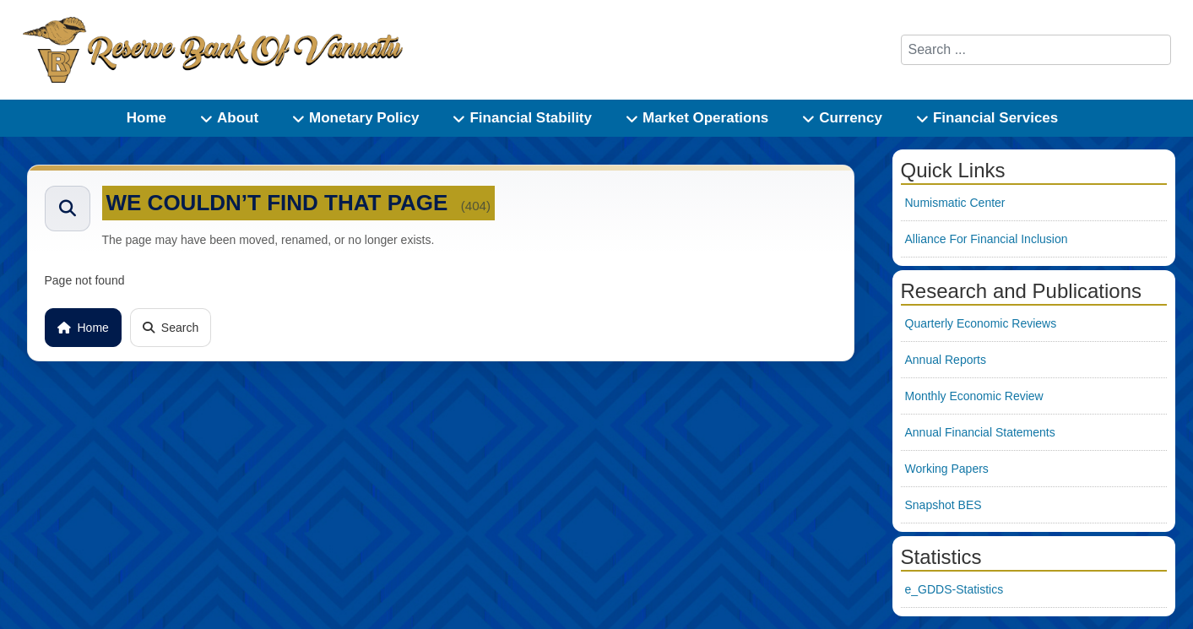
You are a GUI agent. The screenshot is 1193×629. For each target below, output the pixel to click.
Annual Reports (946, 359)
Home (83, 327)
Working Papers (947, 468)
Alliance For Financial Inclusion (986, 239)
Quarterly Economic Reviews (981, 323)
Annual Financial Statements (980, 432)
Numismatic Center (955, 202)
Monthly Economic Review (974, 396)
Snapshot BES (943, 505)
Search (170, 327)
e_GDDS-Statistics (954, 589)
